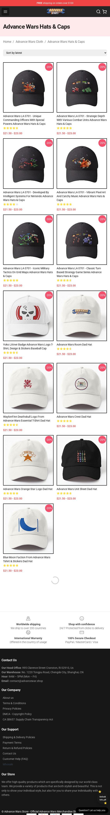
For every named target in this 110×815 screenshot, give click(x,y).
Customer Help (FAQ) (15, 758)
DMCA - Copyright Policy (17, 714)
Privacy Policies (12, 708)
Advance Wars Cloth (29, 42)
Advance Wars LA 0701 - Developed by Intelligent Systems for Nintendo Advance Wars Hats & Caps (28, 196)
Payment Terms (12, 742)
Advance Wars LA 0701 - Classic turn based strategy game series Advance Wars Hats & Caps (79, 272)
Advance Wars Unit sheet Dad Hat (77, 489)
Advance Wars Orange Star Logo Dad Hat (28, 489)
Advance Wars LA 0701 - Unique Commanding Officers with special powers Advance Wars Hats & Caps (24, 120)
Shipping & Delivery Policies (19, 737)
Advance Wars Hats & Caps (66, 42)
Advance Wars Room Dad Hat (74, 344)
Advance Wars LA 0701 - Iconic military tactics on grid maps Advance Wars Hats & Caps (28, 272)
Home (7, 42)
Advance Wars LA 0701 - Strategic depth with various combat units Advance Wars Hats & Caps (82, 120)
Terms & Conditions (14, 703)
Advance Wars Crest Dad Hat (74, 416)
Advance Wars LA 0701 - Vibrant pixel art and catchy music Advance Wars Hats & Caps (81, 196)
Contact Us (9, 753)
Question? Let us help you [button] (92, 810)
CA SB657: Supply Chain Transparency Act (28, 719)
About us (8, 697)
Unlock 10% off (102, 798)
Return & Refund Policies (17, 748)
